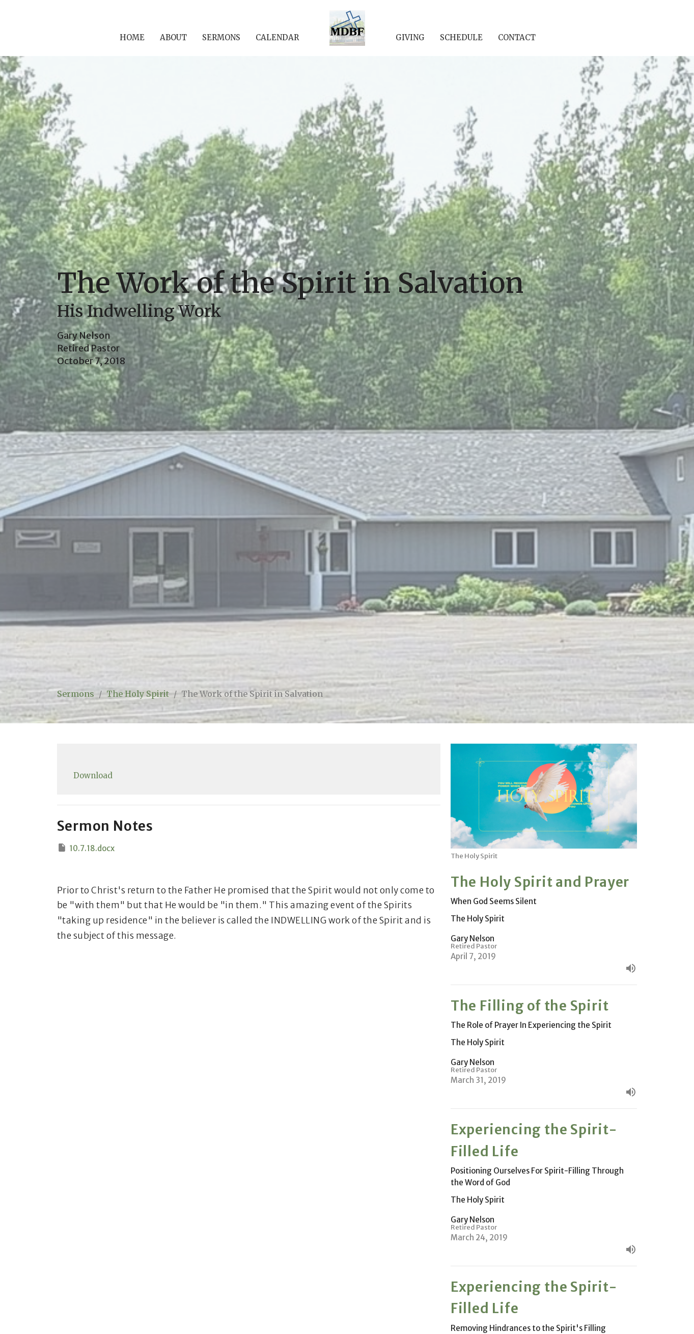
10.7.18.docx (86, 847)
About (173, 37)
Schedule (461, 37)
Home (132, 37)
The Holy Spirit (137, 694)
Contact (517, 37)
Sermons (221, 37)
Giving (410, 37)
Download (93, 775)
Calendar (277, 37)
